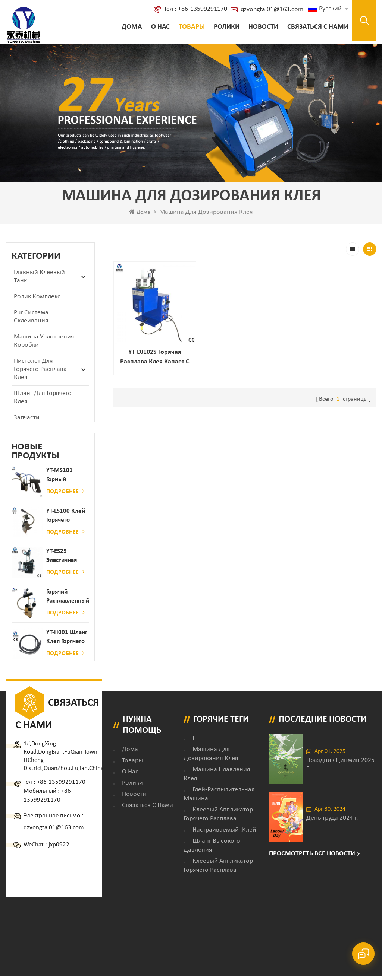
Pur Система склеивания (31, 316)
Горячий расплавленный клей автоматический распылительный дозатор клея (67, 605)
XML (306, 925)
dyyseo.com (109, 934)
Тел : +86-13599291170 (195, 9)
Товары (192, 27)
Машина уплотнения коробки (44, 341)
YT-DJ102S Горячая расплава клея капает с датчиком (154, 357)
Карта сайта (278, 925)
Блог (249, 925)
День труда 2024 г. (332, 831)
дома (130, 763)
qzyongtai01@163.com (272, 9)
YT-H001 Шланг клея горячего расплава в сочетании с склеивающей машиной (66, 645)
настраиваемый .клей (224, 843)
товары (132, 774)
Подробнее (65, 499)
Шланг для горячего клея (43, 397)
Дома (132, 27)
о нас (160, 27)
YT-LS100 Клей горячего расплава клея (66, 524)
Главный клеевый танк (39, 276)
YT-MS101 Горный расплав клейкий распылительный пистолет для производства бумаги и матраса (67, 483)
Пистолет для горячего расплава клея (40, 369)
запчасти (27, 417)
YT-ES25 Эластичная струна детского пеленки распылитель (64, 564)
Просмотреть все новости (312, 867)
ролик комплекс (37, 296)
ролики (226, 27)
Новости (263, 27)
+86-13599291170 (61, 796)
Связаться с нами (317, 27)
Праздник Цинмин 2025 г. (340, 777)
